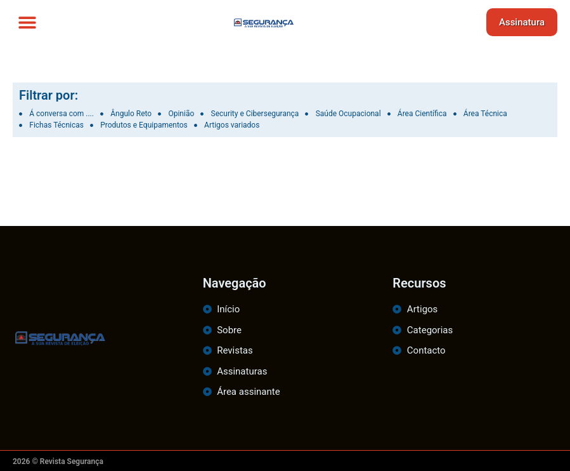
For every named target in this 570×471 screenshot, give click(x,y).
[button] (27, 22)
